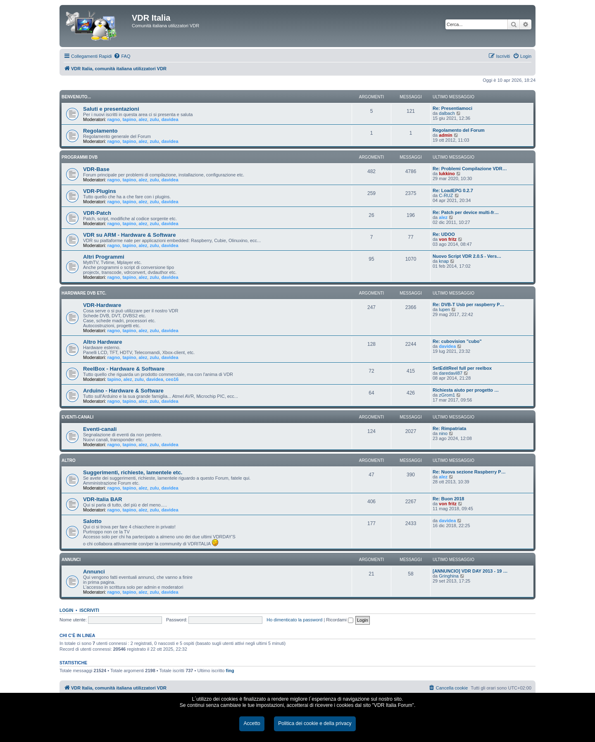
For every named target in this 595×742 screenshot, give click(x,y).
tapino (129, 119)
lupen (444, 309)
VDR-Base (96, 169)
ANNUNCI (71, 559)
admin (445, 135)
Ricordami (339, 619)
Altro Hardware (102, 342)
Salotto (92, 521)
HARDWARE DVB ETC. (84, 293)
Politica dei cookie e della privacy (314, 723)
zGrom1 (447, 394)
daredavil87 (450, 373)
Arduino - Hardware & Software (123, 391)
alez (143, 119)
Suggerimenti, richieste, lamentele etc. (132, 472)
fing (230, 670)
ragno (113, 119)
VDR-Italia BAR (102, 499)
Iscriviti (89, 610)
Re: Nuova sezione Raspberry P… (469, 471)
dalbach (447, 113)
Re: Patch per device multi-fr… (466, 212)
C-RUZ (446, 195)
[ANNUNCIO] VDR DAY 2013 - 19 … (470, 570)
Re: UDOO (444, 234)
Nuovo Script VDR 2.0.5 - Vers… (467, 256)
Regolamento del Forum (459, 130)
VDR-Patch (97, 213)
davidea (170, 119)
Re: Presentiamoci (452, 108)
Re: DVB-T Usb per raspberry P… (469, 304)
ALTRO (69, 460)
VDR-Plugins (99, 191)
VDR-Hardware (102, 305)
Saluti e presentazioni (111, 109)
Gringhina (449, 575)
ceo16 (172, 379)
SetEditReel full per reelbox (462, 368)
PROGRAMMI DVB (80, 157)
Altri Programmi (103, 257)
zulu (154, 119)
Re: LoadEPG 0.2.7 (453, 190)
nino (443, 433)
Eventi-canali (100, 429)
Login (66, 610)
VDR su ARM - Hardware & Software (129, 235)
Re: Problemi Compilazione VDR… (470, 168)
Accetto (251, 723)
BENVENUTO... (76, 97)
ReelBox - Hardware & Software (123, 369)
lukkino (447, 173)
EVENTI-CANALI (77, 417)
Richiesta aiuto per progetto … (466, 390)
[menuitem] (122, 56)
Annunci (94, 571)
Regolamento (100, 131)
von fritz (448, 239)
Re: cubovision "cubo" (457, 341)
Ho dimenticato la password (294, 619)
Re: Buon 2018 (448, 498)
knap (444, 261)
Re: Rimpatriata (449, 428)
